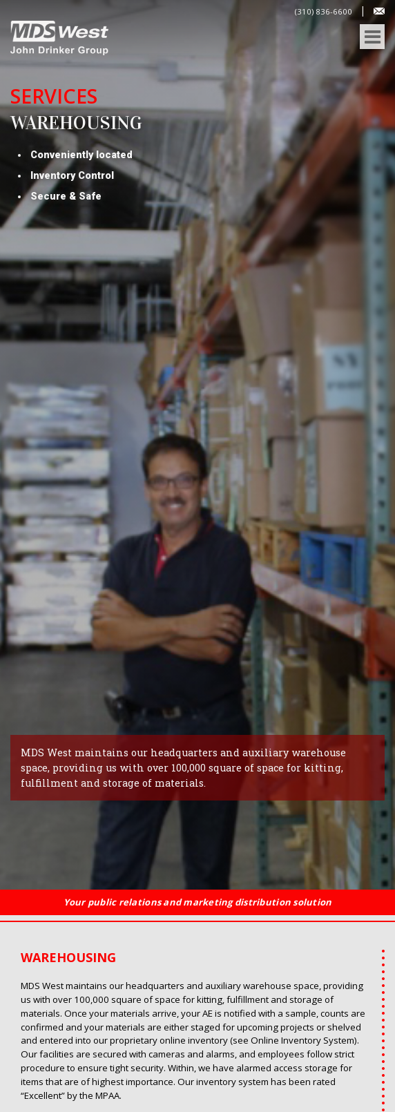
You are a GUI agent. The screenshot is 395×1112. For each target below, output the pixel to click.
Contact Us (379, 11)
